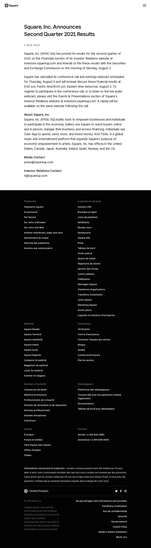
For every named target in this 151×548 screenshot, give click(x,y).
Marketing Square (87, 305)
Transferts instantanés (90, 294)
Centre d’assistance (88, 334)
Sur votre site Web (34, 227)
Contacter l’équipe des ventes (94, 339)
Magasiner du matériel (36, 365)
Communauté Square (89, 355)
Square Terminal (32, 334)
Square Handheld (33, 339)
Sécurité (122, 516)
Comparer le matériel (35, 360)
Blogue (81, 345)
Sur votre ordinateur (35, 222)
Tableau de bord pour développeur (96, 409)
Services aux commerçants (38, 248)
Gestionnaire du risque (36, 238)
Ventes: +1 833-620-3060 (91, 434)
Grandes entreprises (35, 415)
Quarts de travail (86, 258)
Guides (81, 350)
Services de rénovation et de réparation (45, 405)
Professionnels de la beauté (39, 400)
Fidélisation (84, 279)
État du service (86, 360)
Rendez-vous (85, 227)
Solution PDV (84, 207)
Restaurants (84, 232)
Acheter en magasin (34, 375)
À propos (29, 434)
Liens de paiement (87, 217)
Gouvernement (119, 521)
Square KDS (84, 238)
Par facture (30, 217)
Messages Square (87, 284)
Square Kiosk (31, 350)
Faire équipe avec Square (37, 445)
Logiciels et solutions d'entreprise (96, 315)
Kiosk (81, 243)
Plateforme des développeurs (93, 389)
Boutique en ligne (87, 212)
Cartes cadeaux (86, 274)
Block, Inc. (121, 537)
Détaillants (83, 222)
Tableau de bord (86, 248)
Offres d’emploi (32, 450)
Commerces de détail (35, 389)
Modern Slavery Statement (113, 532)
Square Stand (31, 345)
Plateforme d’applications (91, 289)
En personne (31, 212)
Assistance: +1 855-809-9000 (93, 440)
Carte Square (85, 300)
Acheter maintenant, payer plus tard (43, 232)
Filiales (27, 455)
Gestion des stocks (88, 269)
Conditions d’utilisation (114, 506)
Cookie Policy (120, 527)
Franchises (30, 420)
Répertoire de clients (89, 263)
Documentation (86, 403)
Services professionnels (37, 410)
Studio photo (85, 310)
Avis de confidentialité (115, 511)
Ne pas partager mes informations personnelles (101, 501)
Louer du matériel (33, 370)
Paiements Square (33, 207)
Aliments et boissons (35, 395)
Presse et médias (33, 440)
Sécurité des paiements (36, 243)
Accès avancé (85, 253)
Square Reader (32, 329)
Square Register (32, 355)
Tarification (84, 329)
